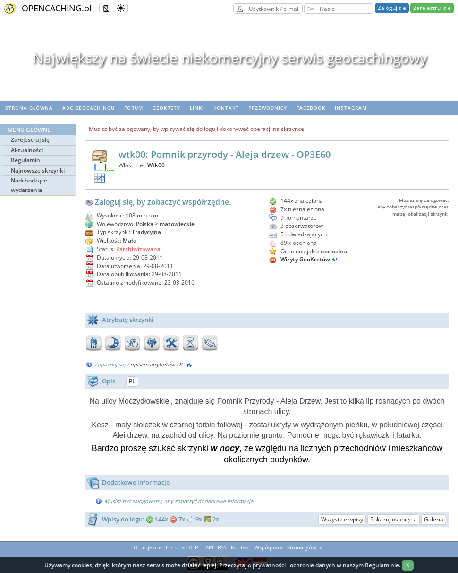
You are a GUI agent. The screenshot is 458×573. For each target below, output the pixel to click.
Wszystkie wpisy (342, 519)
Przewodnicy (267, 107)
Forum (133, 107)
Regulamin (25, 160)
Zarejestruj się (432, 8)
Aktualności (27, 150)
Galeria (433, 519)
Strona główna (29, 107)
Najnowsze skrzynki (38, 170)
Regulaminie (382, 565)
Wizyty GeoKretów (305, 259)
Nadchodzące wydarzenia (29, 185)
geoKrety (166, 107)
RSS (222, 547)
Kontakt (226, 107)
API (209, 547)
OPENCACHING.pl (57, 8)
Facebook (311, 107)
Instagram (351, 107)
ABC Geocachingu (88, 107)
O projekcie (147, 547)
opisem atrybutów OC (157, 364)
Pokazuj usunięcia (393, 519)
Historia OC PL (183, 547)
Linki (197, 107)
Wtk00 (156, 165)
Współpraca (268, 547)
